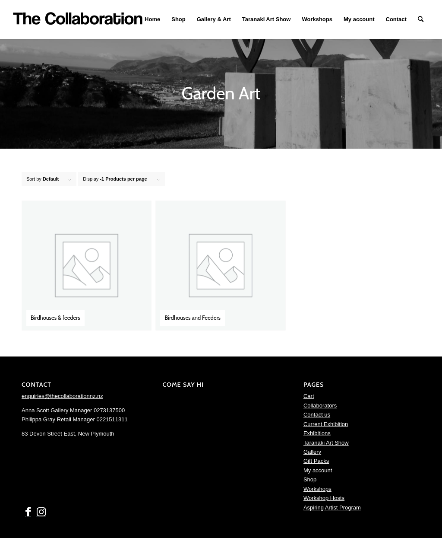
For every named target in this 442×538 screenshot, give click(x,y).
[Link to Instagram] (41, 512)
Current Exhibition (325, 424)
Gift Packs (316, 461)
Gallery (312, 452)
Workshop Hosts (323, 498)
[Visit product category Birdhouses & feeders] (86, 265)
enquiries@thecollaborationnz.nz (62, 396)
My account (317, 470)
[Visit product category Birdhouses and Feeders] (220, 265)
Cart (308, 396)
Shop (309, 479)
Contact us (316, 414)
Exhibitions (317, 433)
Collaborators (320, 405)
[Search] (420, 19)
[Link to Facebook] (28, 512)
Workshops (317, 489)
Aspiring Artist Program (332, 507)
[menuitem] (152, 19)
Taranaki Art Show (326, 442)
